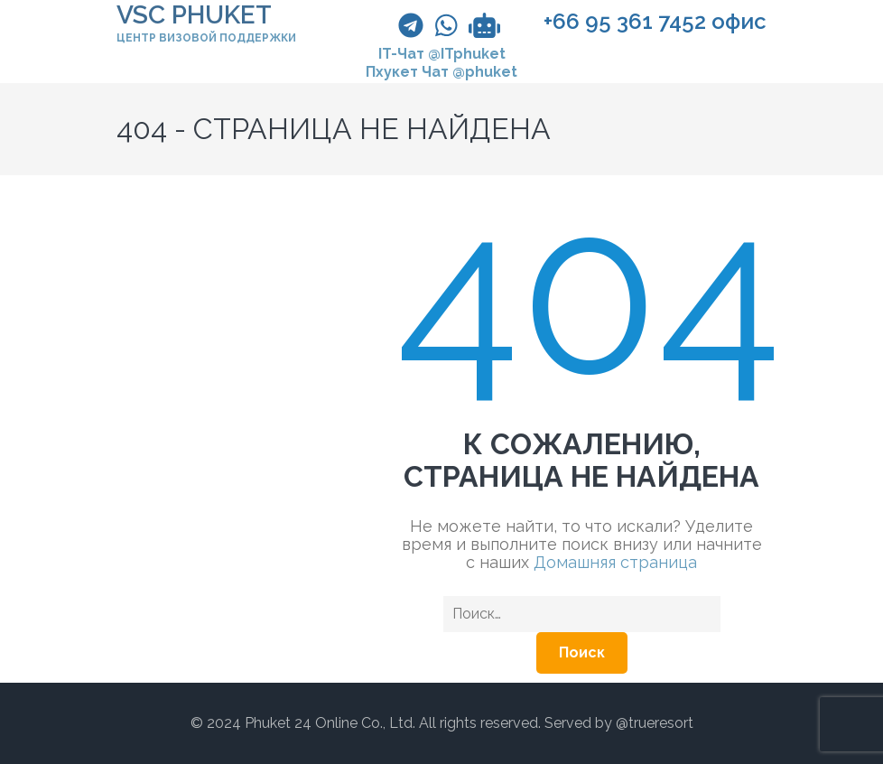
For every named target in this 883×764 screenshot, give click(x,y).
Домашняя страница (615, 562)
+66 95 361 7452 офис (655, 22)
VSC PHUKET (194, 15)
